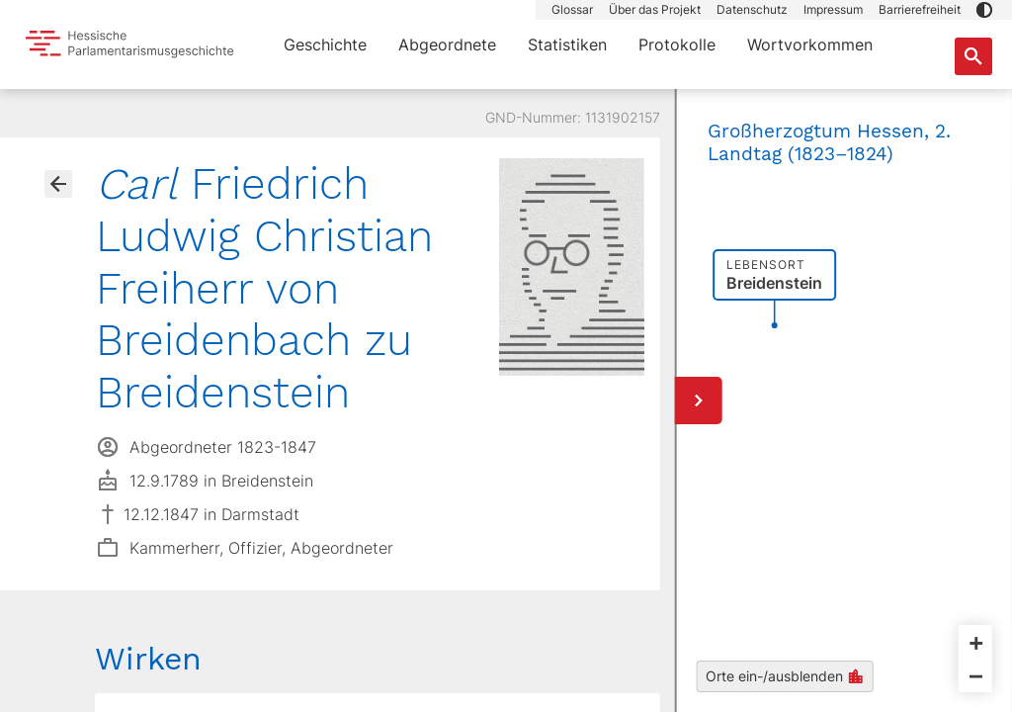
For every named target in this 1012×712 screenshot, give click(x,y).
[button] (984, 10)
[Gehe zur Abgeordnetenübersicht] (58, 184)
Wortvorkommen (810, 44)
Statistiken (567, 44)
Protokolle (677, 44)
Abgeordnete (447, 44)
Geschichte (325, 44)
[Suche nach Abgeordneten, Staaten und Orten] (973, 56)
